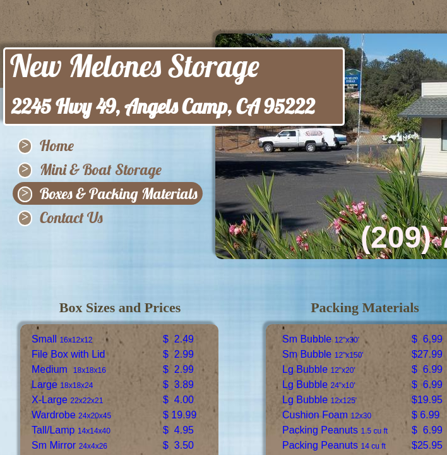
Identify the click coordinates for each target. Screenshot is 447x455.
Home (57, 145)
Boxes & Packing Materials (119, 193)
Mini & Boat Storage (101, 169)
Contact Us (71, 217)
